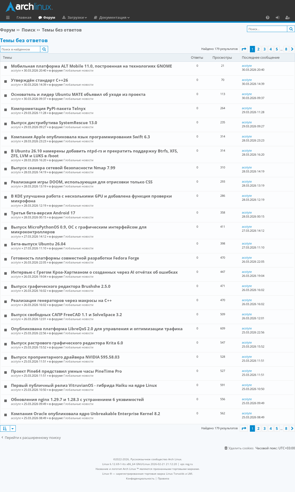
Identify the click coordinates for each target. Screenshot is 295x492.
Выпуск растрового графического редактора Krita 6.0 (67, 342)
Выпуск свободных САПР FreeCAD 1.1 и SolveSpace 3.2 (66, 314)
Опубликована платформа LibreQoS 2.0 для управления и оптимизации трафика (97, 328)
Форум (49, 17)
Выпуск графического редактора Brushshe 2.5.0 (61, 286)
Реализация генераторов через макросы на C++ (61, 300)
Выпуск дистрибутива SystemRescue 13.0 (54, 122)
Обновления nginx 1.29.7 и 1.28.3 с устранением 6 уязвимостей (77, 399)
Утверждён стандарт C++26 (39, 80)
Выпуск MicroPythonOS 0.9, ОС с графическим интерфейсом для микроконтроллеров (79, 229)
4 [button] (271, 49)
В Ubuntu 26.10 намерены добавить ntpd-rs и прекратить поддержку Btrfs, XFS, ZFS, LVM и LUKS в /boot (94, 153)
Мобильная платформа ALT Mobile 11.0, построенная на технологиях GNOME (91, 66)
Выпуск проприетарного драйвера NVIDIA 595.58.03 (65, 357)
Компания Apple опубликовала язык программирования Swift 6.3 (80, 136)
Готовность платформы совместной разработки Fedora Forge (75, 258)
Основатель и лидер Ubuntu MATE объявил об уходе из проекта (78, 94)
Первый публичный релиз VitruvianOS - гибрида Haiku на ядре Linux (84, 385)
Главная (24, 17)
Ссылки (9, 18)
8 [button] (286, 49)
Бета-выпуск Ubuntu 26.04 (38, 243)
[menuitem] (267, 17)
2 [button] (258, 49)
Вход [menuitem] (279, 18)
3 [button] (264, 49)
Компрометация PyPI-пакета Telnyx (48, 108)
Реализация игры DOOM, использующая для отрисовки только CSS (81, 181)
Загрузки (76, 17)
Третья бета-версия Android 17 (43, 212)
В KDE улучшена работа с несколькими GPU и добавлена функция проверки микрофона (91, 198)
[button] (244, 49)
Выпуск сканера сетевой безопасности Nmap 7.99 (63, 167)
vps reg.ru (186, 464)
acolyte (16, 70)
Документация (113, 17)
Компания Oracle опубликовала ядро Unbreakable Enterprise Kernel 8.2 (85, 413)
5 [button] (277, 49)
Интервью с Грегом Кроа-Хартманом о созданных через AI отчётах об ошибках (94, 272)
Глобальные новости (78, 70)
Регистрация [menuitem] (289, 18)
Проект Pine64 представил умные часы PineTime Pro (66, 371)
